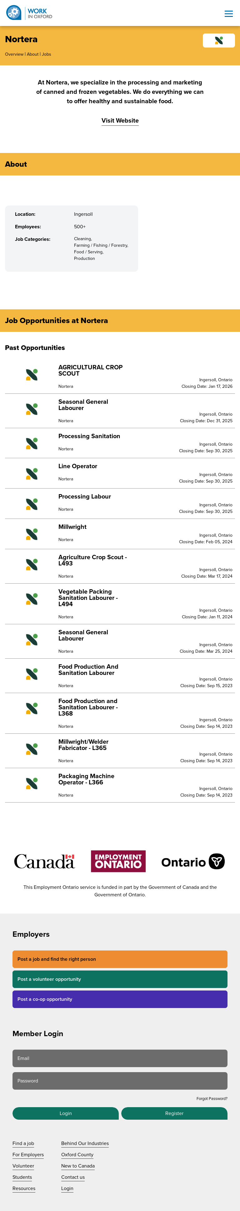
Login (66, 1113)
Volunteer (23, 1166)
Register (174, 1113)
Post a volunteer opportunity (49, 979)
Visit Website (120, 120)
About (32, 54)
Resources (23, 1188)
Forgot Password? (212, 1098)
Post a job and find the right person (57, 959)
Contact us (73, 1177)
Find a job (23, 1143)
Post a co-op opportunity (45, 999)
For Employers (28, 1155)
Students (22, 1177)
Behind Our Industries (85, 1143)
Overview (14, 54)
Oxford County (77, 1155)
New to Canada (78, 1166)
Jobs (46, 54)
